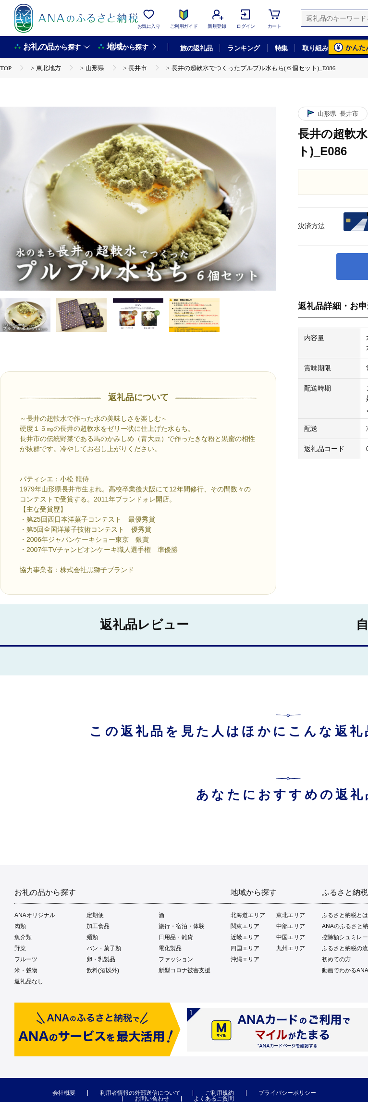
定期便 (95, 915)
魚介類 (23, 937)
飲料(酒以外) (102, 970)
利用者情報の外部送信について (140, 1093)
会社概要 (63, 1093)
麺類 (92, 937)
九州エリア (290, 948)
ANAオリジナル (34, 915)
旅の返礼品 (196, 48)
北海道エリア (248, 915)
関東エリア (245, 926)
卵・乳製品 (100, 959)
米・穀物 (25, 970)
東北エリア (290, 915)
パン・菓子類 (103, 948)
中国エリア (290, 937)
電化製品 (170, 948)
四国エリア (245, 948)
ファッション (176, 959)
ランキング (243, 48)
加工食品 (98, 926)
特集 (281, 48)
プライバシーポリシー (287, 1093)
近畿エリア (245, 937)
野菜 (20, 948)
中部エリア (290, 926)
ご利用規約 (219, 1093)
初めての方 (336, 959)
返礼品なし (28, 981)
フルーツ (25, 959)
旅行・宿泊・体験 (182, 926)
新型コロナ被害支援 (184, 970)
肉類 (20, 926)
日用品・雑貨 (176, 937)
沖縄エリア (245, 959)
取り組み (315, 48)
